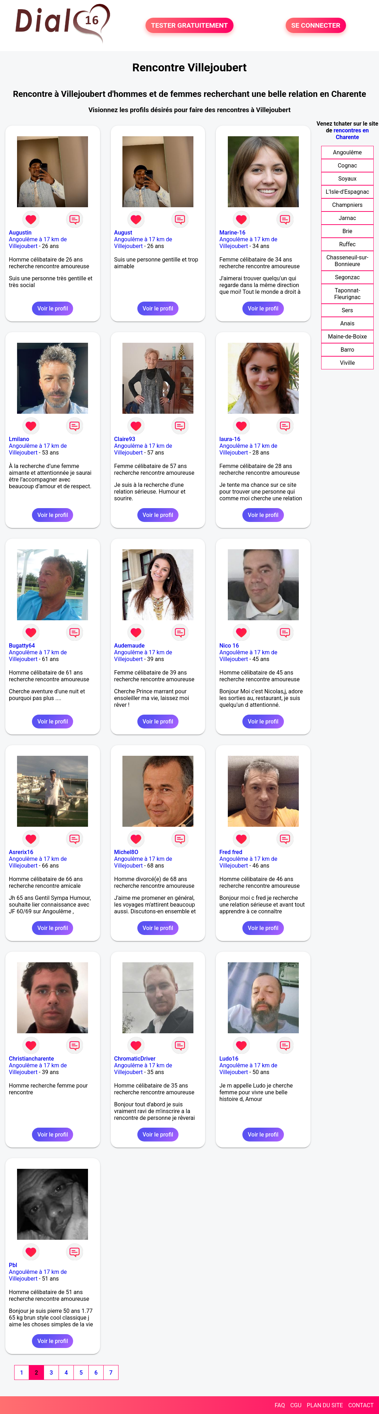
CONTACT (361, 1405)
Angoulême (347, 152)
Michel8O (126, 852)
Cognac (347, 165)
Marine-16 (232, 232)
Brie (347, 231)
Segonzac (347, 277)
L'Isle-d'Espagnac (347, 191)
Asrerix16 (21, 852)
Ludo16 (228, 1058)
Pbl (13, 1265)
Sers (347, 310)
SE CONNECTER (315, 25)
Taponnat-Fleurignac (347, 294)
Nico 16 (229, 645)
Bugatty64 (22, 645)
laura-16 (229, 439)
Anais (347, 323)
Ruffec (347, 244)
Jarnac (347, 218)
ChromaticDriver (134, 1058)
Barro (347, 349)
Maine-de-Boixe (347, 336)
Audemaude (129, 645)
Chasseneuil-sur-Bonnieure (347, 261)
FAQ (280, 1405)
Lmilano (19, 439)
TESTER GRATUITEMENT (189, 25)
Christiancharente (31, 1058)
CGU (296, 1405)
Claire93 (125, 439)
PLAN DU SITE (325, 1405)
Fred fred (230, 852)
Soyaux (347, 178)
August (123, 232)
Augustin (20, 232)
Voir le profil (52, 308)
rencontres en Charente (351, 134)
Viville (347, 362)
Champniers (347, 205)
